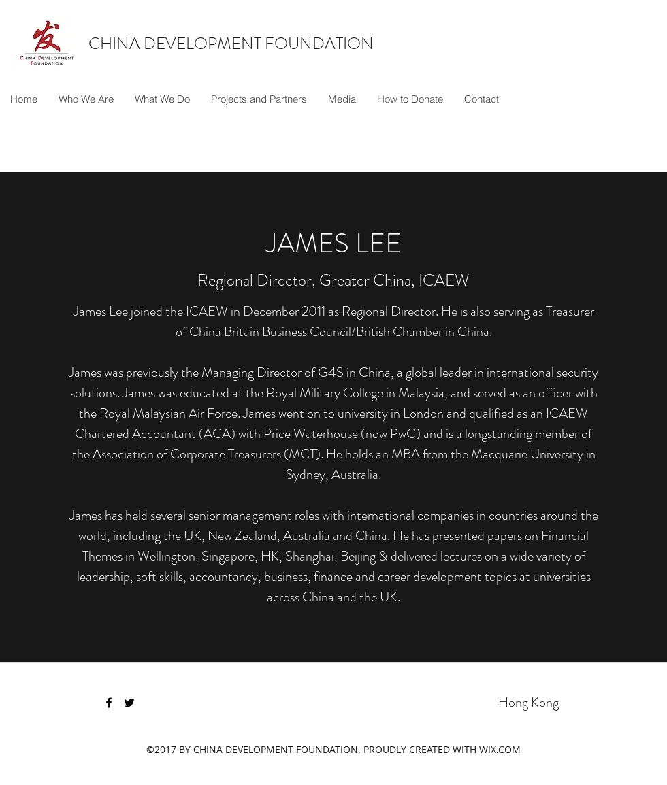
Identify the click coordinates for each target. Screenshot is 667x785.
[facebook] (109, 702)
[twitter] (129, 702)
